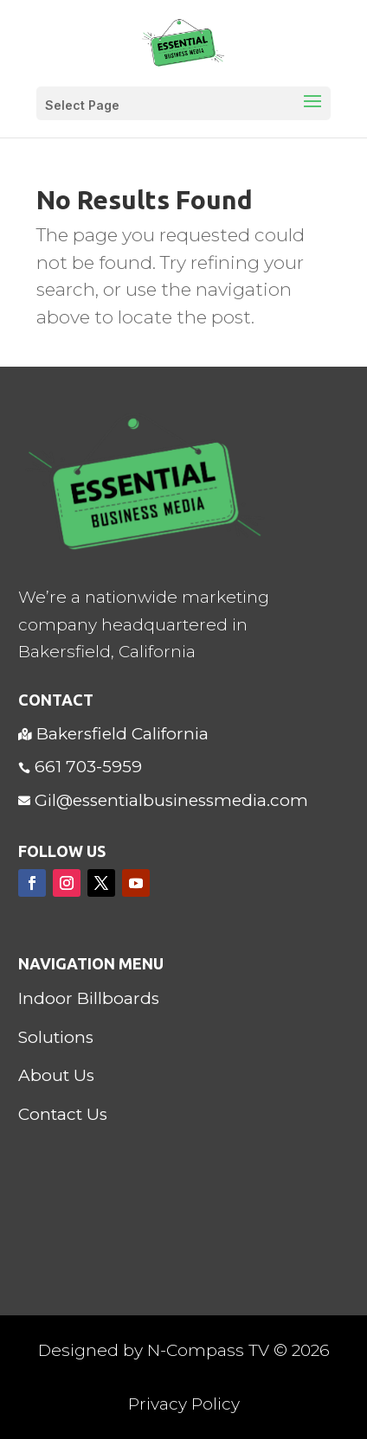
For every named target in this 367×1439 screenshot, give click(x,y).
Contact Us (62, 1114)
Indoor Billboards (88, 998)
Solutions (55, 1037)
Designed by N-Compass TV (153, 1350)
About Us (56, 1075)
